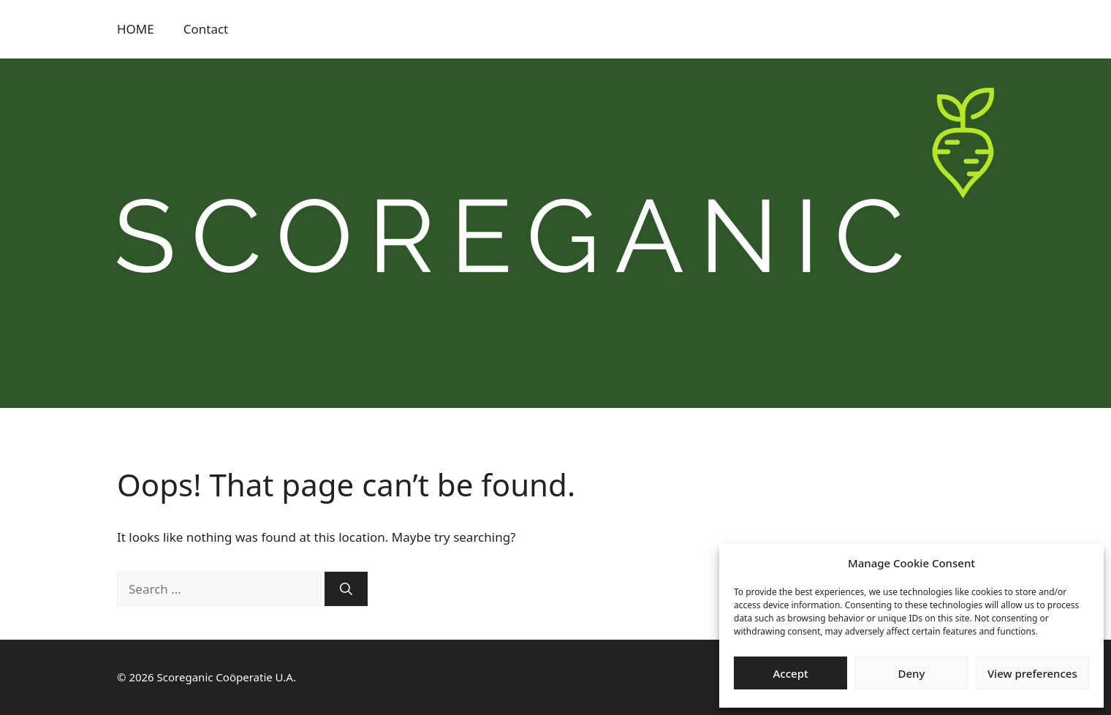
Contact (206, 28)
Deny (911, 673)
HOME (135, 28)
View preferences (1032, 673)
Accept (790, 673)
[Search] (346, 589)
